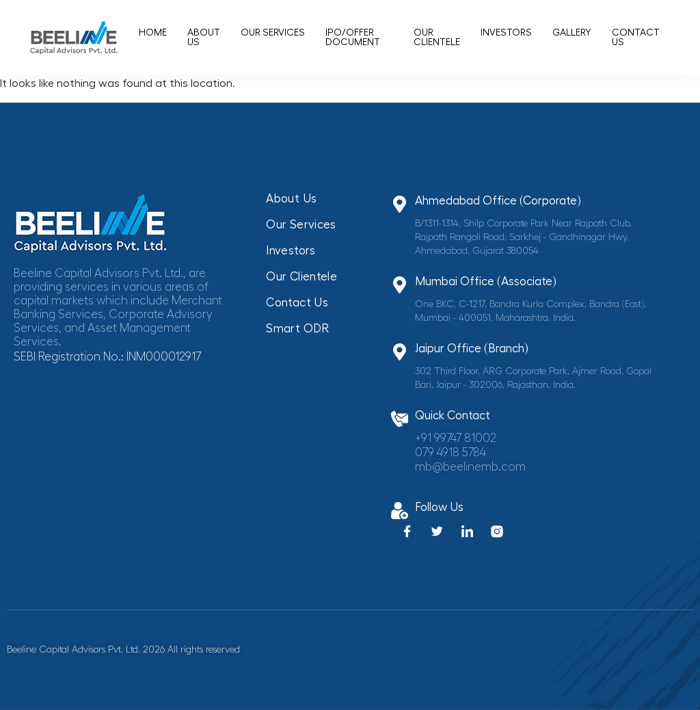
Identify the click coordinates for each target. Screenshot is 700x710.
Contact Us (636, 37)
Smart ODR (297, 328)
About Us (203, 37)
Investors (506, 33)
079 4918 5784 (450, 452)
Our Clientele (437, 37)
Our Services (273, 33)
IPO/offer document (352, 37)
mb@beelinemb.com (470, 467)
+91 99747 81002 (455, 438)
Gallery (571, 33)
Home (153, 33)
